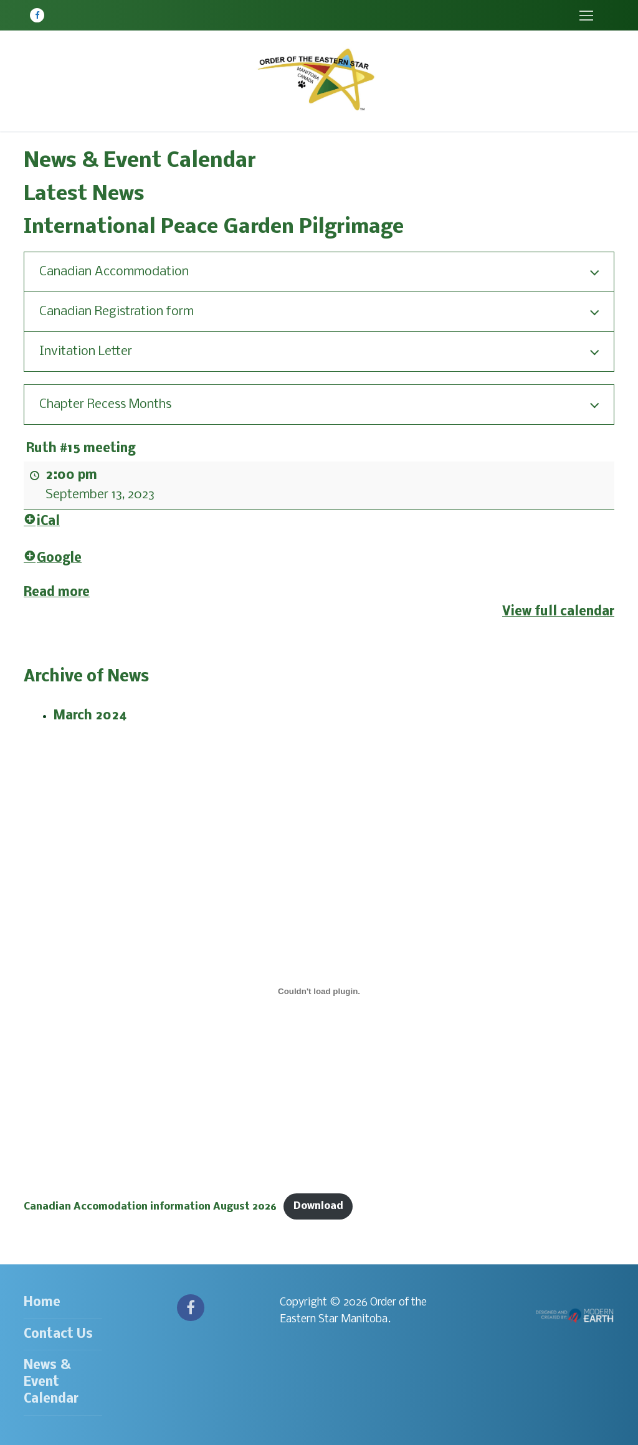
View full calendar (558, 611)
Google (53, 558)
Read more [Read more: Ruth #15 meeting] (57, 592)
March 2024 (90, 715)
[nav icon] (586, 15)
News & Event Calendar (51, 1382)
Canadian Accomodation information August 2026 (150, 1206)
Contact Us (58, 1334)
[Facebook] (37, 15)
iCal (42, 521)
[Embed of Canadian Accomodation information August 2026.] (319, 991)
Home (42, 1302)
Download (318, 1206)
